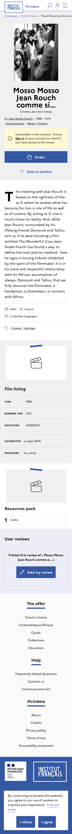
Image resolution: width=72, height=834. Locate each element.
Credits (36, 722)
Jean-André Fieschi (21, 118)
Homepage (11, 15)
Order (36, 157)
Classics (42, 123)
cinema (16, 328)
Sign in (19, 138)
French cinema (36, 617)
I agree (47, 821)
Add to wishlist (36, 171)
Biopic (32, 123)
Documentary (15, 123)
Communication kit (36, 689)
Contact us (36, 681)
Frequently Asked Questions (36, 674)
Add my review (36, 572)
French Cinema (29, 15)
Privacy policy (36, 730)
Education (36, 648)
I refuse (26, 821)
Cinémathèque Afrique (36, 625)
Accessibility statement (36, 745)
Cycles (36, 632)
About (36, 715)
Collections (36, 640)
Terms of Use (36, 738)
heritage (29, 328)
